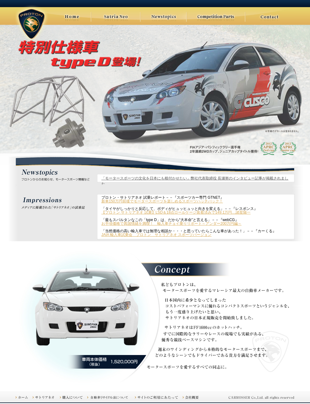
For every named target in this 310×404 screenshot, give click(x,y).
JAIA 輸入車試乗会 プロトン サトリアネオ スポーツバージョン (156, 235)
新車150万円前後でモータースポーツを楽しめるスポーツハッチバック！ (162, 201)
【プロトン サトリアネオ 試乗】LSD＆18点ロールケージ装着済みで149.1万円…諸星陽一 (175, 212)
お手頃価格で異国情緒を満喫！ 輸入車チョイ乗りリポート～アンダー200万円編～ (171, 223)
